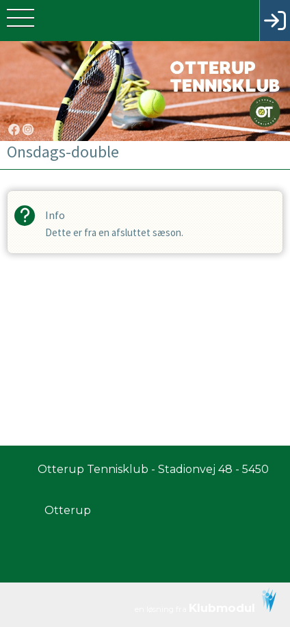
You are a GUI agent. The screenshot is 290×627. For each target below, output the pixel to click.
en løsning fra (205, 601)
